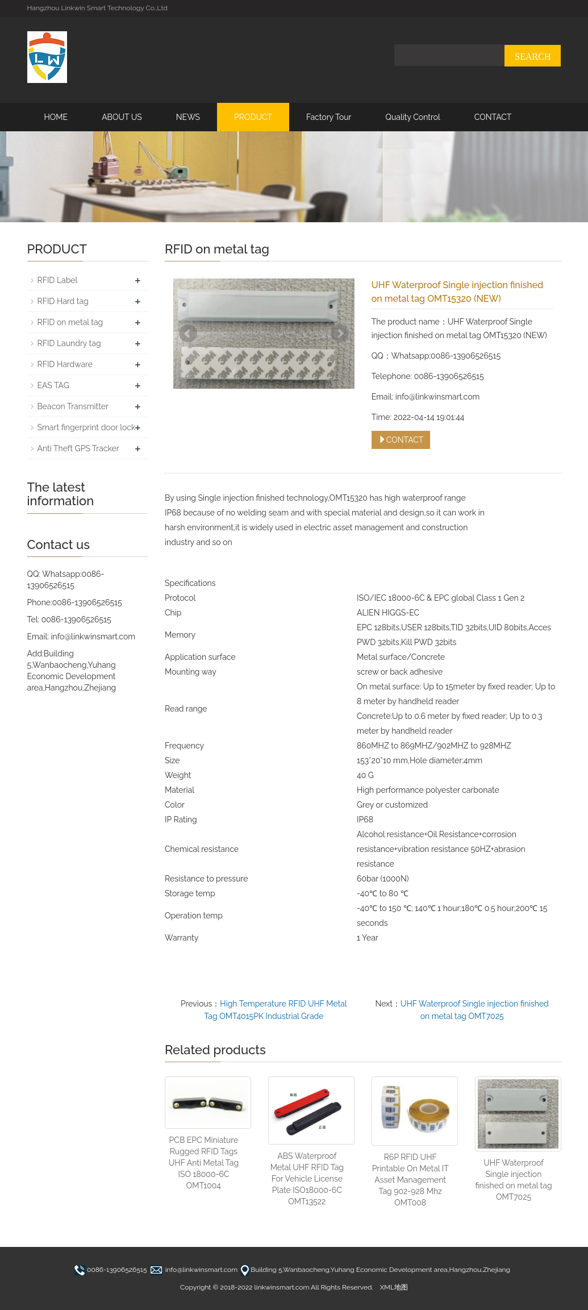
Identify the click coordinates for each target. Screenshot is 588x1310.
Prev (188, 334)
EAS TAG (53, 385)
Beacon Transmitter (73, 406)
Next (340, 334)
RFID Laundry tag (69, 343)
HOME (56, 117)
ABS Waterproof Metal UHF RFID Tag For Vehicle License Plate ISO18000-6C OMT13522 (307, 1178)
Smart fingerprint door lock (86, 427)
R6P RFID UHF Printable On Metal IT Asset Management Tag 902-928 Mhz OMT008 (410, 1180)
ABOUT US (122, 117)
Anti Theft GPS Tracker (78, 448)
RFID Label (57, 280)
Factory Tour (328, 117)
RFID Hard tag (63, 301)
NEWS (188, 117)
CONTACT (493, 117)
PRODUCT (253, 117)
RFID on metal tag (70, 322)
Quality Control (412, 117)
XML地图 (394, 1287)
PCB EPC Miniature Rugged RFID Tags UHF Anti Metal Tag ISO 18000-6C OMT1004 (204, 1163)
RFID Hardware (65, 364)
